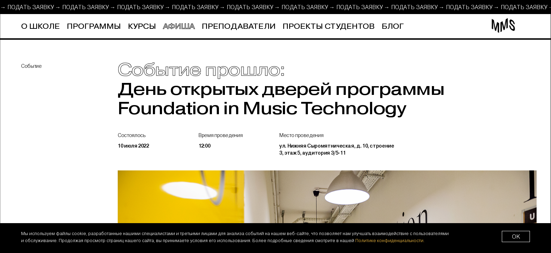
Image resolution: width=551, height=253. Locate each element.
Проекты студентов (329, 26)
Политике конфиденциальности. (389, 240)
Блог (393, 26)
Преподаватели (239, 26)
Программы (94, 26)
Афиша (179, 26)
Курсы (142, 26)
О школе (40, 26)
